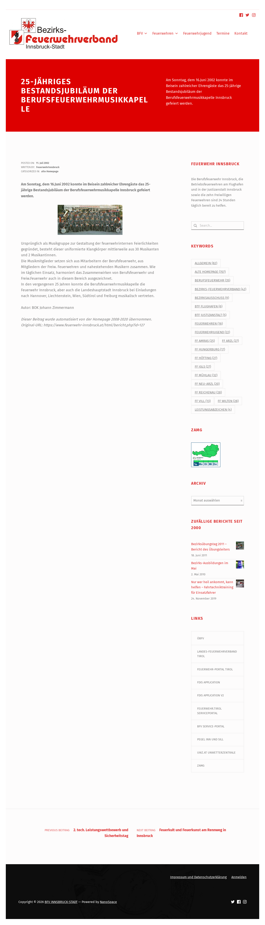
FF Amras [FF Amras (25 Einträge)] (205, 341)
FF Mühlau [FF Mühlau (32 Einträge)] (206, 375)
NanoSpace (108, 902)
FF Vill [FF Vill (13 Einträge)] (203, 401)
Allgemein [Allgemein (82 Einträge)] (206, 263)
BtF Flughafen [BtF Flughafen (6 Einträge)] (208, 306)
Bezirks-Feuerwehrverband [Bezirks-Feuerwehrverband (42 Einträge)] (220, 289)
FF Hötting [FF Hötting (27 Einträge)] (206, 358)
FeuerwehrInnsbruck (47, 167)
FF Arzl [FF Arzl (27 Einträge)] (230, 341)
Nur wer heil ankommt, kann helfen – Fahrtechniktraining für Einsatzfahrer (212, 587)
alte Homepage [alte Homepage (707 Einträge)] (210, 272)
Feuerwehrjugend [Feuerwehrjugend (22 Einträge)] (212, 332)
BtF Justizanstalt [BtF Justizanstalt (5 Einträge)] (210, 315)
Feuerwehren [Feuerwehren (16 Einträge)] (209, 323)
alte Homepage (49, 171)
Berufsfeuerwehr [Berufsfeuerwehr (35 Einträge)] (212, 280)
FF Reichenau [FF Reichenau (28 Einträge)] (208, 392)
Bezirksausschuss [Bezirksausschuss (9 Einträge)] (212, 298)
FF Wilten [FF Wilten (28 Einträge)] (228, 401)
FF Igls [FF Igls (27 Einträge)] (203, 366)
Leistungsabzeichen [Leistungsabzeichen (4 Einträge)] (213, 410)
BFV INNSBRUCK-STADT (61, 902)
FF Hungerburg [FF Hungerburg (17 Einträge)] (210, 349)
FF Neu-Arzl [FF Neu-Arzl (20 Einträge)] (207, 384)
